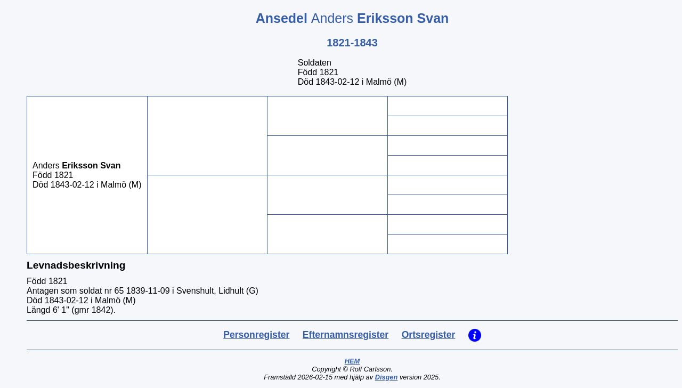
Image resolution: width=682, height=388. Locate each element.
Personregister (256, 334)
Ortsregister (429, 334)
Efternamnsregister (345, 334)
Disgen (386, 377)
